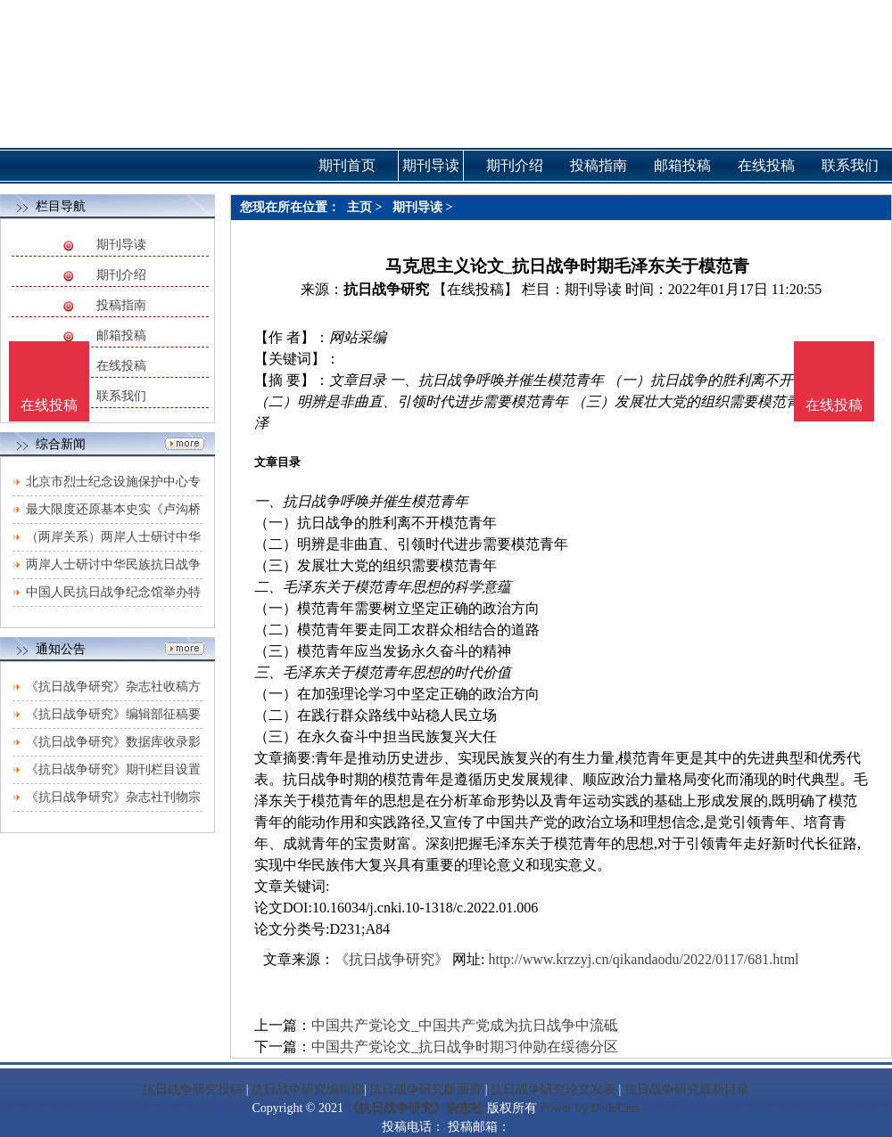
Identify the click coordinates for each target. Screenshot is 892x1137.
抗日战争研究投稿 (193, 1089)
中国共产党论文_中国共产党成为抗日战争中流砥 (464, 1025)
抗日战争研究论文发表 (553, 1089)
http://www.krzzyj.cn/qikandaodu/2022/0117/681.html (643, 959)
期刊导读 (121, 244)
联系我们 (121, 396)
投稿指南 (121, 305)
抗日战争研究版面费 (425, 1089)
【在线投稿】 (475, 289)
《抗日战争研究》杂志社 (414, 1108)
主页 (359, 207)
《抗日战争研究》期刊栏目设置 (113, 769)
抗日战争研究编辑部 (308, 1089)
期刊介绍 (121, 275)
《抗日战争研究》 (391, 959)
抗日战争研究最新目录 (686, 1089)
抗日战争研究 (386, 289)
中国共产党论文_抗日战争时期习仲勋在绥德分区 (464, 1046)
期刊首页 (347, 165)
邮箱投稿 (121, 335)
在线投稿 (121, 365)
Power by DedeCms (590, 1108)
